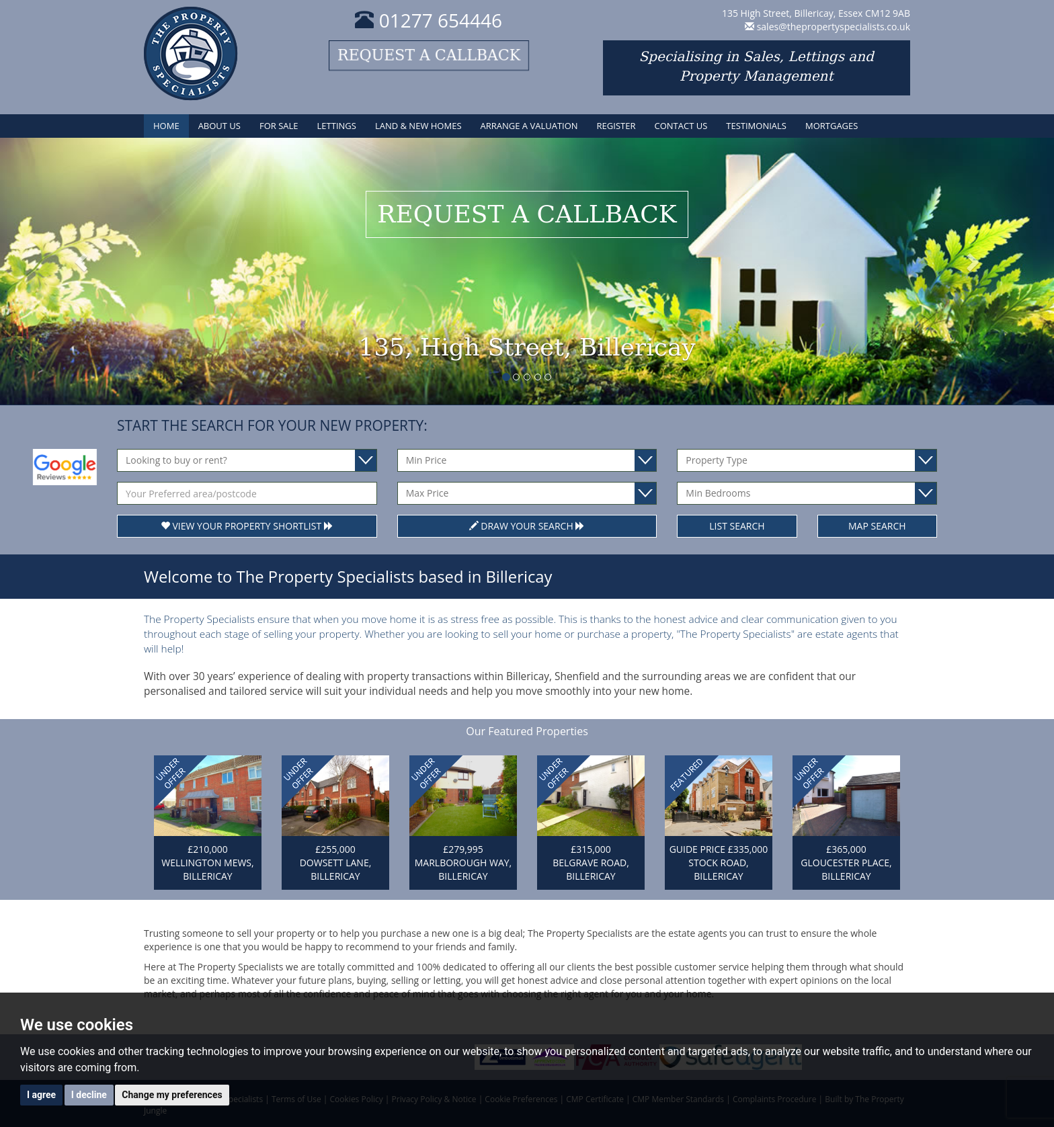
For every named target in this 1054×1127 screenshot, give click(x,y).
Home (166, 126)
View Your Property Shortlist (247, 525)
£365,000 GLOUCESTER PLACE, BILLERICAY (846, 862)
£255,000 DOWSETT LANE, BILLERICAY (336, 862)
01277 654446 (428, 20)
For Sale (278, 126)
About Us (219, 126)
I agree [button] (41, 1094)
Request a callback (428, 55)
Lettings (336, 126)
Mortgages (831, 126)
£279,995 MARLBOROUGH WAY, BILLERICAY (463, 862)
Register (616, 126)
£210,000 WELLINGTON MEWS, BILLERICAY (207, 862)
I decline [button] (89, 1094)
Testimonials (756, 126)
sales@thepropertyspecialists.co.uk (833, 26)
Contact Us (680, 126)
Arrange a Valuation (529, 126)
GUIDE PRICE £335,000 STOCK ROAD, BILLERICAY (719, 862)
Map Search (877, 525)
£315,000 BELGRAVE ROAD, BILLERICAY (591, 862)
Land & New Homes (418, 126)
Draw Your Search (527, 525)
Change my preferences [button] (172, 1094)
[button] (79, 271)
